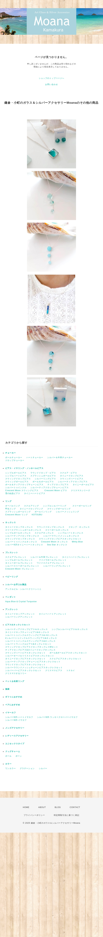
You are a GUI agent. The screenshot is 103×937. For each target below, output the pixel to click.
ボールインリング (43, 512)
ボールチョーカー (13, 457)
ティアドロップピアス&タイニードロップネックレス (30, 650)
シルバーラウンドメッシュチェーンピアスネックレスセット (34, 667)
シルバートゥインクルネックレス (21, 542)
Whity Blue (77, 542)
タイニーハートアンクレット (53, 614)
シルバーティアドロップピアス (73, 482)
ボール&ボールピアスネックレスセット (68, 653)
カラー (8, 764)
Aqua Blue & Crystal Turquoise (21, 601)
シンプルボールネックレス (18, 533)
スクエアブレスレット (15, 557)
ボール (8, 756)
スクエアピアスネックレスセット (65, 659)
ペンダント (10, 597)
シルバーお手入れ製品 (15, 584)
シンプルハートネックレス (70, 533)
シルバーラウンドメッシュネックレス (62, 536)
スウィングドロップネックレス (20, 539)
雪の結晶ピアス (12, 493)
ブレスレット (11, 552)
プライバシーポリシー (34, 815)
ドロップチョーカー (14, 460)
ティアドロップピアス (58, 484)
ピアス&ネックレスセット (17, 625)
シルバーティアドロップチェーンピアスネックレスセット (32, 661)
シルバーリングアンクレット (19, 617)
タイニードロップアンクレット (20, 614)
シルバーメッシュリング (67, 512)
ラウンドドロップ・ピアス (43, 473)
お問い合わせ (51, 84)
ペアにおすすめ (12, 705)
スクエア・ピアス (68, 473)
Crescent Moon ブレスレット (19, 569)
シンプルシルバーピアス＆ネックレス (70, 629)
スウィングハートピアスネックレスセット (25, 653)
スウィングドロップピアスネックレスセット (60, 539)
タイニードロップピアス (71, 476)
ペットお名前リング (14, 681)
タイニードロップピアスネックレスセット (25, 659)
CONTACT (75, 807)
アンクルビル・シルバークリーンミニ (23, 589)
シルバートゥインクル (15, 487)
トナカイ (70, 670)
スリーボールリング (82, 506)
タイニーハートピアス (34, 493)
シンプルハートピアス (15, 476)
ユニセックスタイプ (14, 743)
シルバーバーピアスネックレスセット (23, 670)
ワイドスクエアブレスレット (50, 563)
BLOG (58, 807)
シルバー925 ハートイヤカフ (19, 717)
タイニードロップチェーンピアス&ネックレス (27, 632)
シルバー (43, 768)
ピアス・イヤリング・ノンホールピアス (24, 468)
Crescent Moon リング (16, 514)
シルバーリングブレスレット (57, 566)
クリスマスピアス (53, 670)
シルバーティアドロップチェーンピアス (49, 487)
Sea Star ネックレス (57, 545)
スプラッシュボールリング (18, 512)
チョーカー (10, 453)
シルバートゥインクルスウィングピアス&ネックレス (30, 641)
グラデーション (27, 768)
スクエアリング (31, 506)
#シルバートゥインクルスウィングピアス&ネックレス (31, 638)
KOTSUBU (37, 514)
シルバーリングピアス (45, 479)
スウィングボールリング (59, 509)
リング (8, 501)
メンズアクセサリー (14, 728)
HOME (26, 807)
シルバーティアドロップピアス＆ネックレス (26, 629)
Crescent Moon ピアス (55, 490)
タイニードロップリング (31, 509)
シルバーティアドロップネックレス (22, 536)
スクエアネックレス (44, 533)
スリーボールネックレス (57, 530)
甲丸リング (10, 509)
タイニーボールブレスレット (19, 563)
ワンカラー (10, 768)
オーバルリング (12, 506)
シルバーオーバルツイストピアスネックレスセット (29, 656)
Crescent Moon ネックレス (54, 542)
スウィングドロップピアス (18, 479)
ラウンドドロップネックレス (50, 527)
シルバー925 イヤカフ (16, 720)
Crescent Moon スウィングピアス (23, 490)
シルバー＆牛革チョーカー (60, 457)
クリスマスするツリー (15, 673)
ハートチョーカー (34, 457)
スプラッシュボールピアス (43, 476)
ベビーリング (11, 577)
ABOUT (42, 807)
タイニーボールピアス (83, 484)
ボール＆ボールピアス (43, 482)
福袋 (7, 689)
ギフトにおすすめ (13, 697)
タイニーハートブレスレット (76, 557)
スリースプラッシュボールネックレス (23, 530)
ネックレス (10, 522)
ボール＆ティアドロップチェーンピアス (24, 484)
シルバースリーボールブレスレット (22, 566)
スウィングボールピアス (17, 482)
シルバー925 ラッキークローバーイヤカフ (57, 717)
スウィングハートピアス (71, 479)
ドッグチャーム (12, 751)
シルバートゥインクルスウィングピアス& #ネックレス (31, 635)
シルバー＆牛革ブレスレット (44, 557)
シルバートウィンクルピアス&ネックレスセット (28, 644)
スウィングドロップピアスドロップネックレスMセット (31, 647)
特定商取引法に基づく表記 (66, 815)
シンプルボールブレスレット (20, 560)
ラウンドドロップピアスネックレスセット (25, 664)
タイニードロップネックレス (19, 527)
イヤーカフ (10, 712)
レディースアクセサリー (17, 736)
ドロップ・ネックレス (79, 527)
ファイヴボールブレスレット (53, 560)
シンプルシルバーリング (56, 506)
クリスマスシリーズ (80, 490)
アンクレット (11, 609)
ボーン (19, 756)
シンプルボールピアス (15, 473)
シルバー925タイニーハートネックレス (24, 545)
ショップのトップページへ (51, 78)
